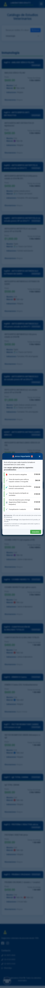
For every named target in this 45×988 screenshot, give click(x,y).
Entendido (35, 532)
